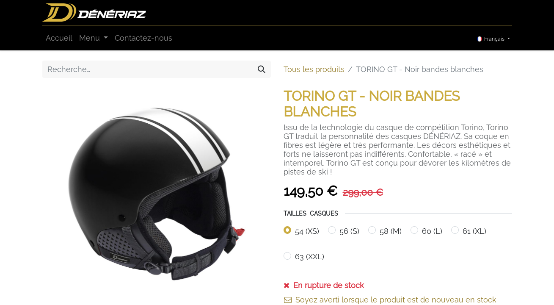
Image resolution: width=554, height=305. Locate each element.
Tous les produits (314, 69)
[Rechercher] (261, 69)
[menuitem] (59, 38)
